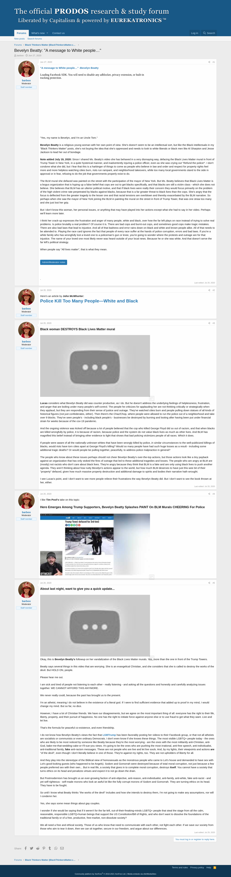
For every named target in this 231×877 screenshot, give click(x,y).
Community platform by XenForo (100, 874)
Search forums (34, 38)
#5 (214, 583)
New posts (19, 38)
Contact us (58, 33)
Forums (21, 33)
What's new (38, 33)
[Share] (209, 62)
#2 (214, 290)
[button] (47, 33)
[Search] (209, 33)
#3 (214, 323)
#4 (214, 494)
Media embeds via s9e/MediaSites (142, 874)
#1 (214, 62)
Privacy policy (197, 867)
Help (208, 867)
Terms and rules (180, 867)
